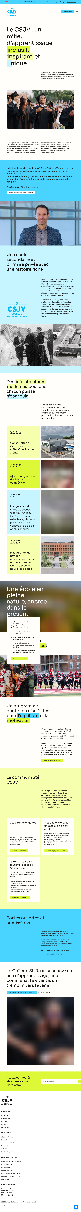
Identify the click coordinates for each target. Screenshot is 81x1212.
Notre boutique (6, 1164)
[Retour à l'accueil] (40, 1100)
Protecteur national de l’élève (11, 1161)
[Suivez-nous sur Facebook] (9, 1195)
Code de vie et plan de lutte (10, 1176)
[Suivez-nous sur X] (5, 1195)
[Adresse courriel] (60, 1081)
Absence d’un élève (7, 1137)
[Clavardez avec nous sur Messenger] (76, 1207)
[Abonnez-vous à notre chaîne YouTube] (12, 1195)
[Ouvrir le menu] (77, 8)
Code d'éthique (6, 1170)
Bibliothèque (5, 1167)
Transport (4, 1146)
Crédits (3, 1206)
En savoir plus (71, 2)
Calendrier (4, 1115)
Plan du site (5, 1179)
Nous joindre (5, 1118)
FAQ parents (5, 1127)
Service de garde (7, 1152)
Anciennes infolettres (8, 1143)
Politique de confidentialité (10, 1173)
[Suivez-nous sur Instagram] (2, 1195)
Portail (3, 1124)
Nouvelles (4, 1140)
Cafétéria (4, 1149)
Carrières (4, 1121)
